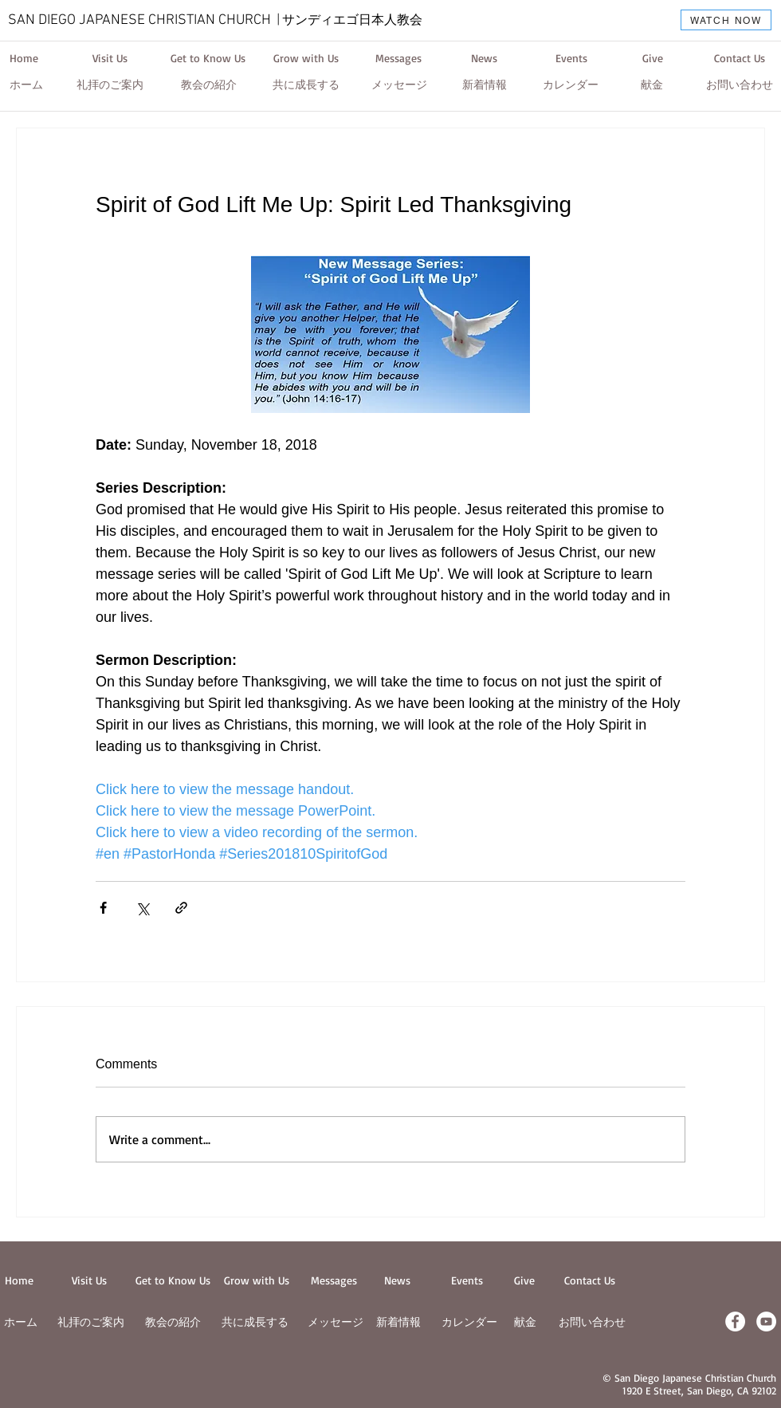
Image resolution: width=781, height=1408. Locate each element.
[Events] (571, 58)
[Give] (652, 58)
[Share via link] (181, 907)
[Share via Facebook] (103, 907)
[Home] (24, 58)
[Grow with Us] (306, 58)
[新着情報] (484, 85)
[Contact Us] (739, 58)
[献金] (651, 85)
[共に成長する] (306, 85)
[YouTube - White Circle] (766, 1321)
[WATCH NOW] (726, 20)
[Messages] (398, 58)
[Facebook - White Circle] (735, 1321)
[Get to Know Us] (208, 58)
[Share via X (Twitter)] (142, 907)
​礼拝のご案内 (90, 1321)
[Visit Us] (109, 58)
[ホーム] (26, 85)
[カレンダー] (570, 85)
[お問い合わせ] (739, 85)
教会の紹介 (173, 1321)
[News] (484, 58)
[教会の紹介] (209, 85)
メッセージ (335, 1321)
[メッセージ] (399, 85)
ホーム (20, 1321)
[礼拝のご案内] (110, 85)
